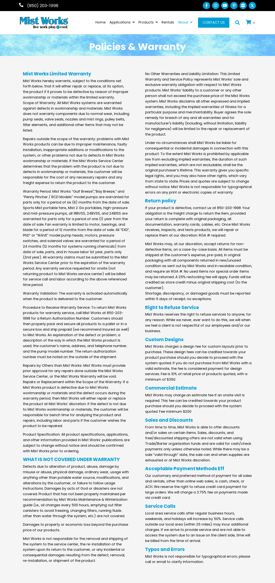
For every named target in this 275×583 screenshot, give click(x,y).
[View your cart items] (251, 23)
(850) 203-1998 (42, 6)
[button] (206, 5)
